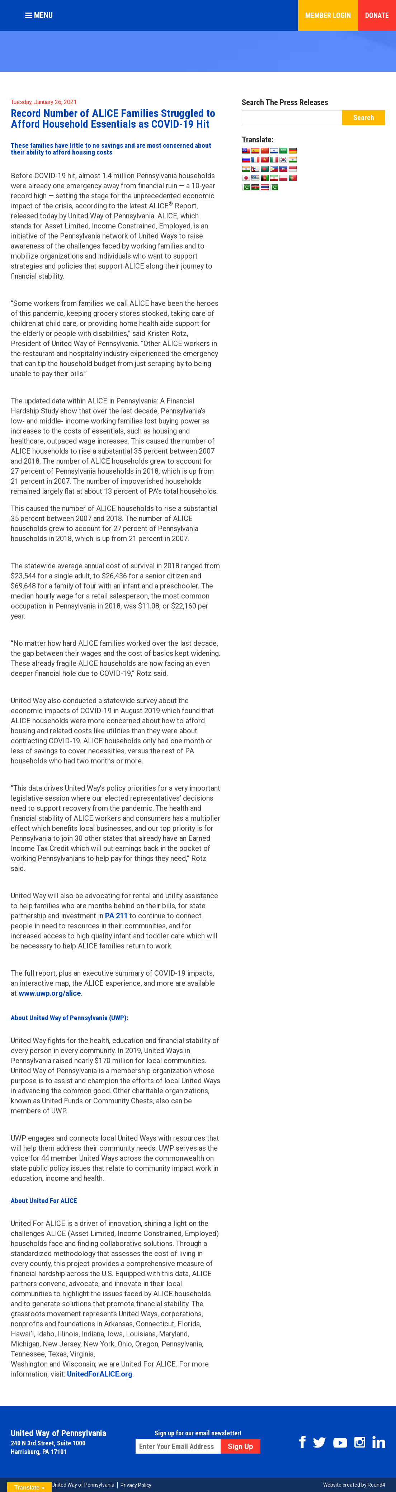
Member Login (328, 15)
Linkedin (378, 1442)
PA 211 (116, 915)
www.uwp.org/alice (50, 993)
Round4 (376, 1485)
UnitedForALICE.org (99, 1374)
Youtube (340, 1443)
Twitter (319, 1442)
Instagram (359, 1442)
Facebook (302, 1442)
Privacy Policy (136, 1485)
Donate (377, 15)
